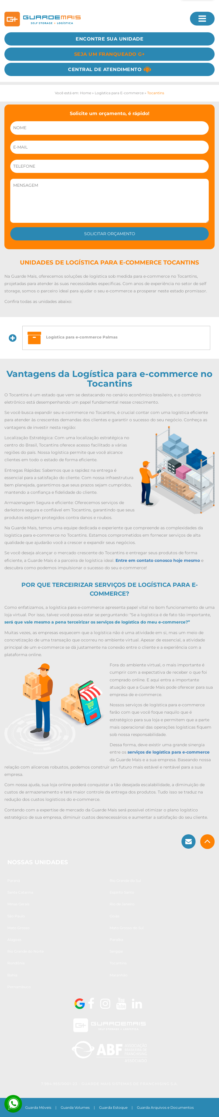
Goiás (114, 916)
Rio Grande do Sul (125, 880)
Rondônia (16, 963)
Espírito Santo (122, 892)
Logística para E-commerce (119, 93)
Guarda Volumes (75, 1107)
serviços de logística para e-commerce (169, 752)
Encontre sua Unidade (109, 39)
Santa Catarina (20, 892)
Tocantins (118, 963)
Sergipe (116, 951)
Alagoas (14, 939)
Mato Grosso (18, 928)
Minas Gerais (18, 904)
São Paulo (16, 916)
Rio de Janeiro (122, 904)
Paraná (13, 880)
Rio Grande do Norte (25, 951)
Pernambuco (19, 987)
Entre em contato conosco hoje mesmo (158, 560)
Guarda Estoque (113, 1107)
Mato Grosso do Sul (127, 928)
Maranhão (119, 975)
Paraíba (116, 939)
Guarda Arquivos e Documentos (165, 1107)
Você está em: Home (73, 93)
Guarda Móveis (38, 1107)
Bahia (12, 975)
